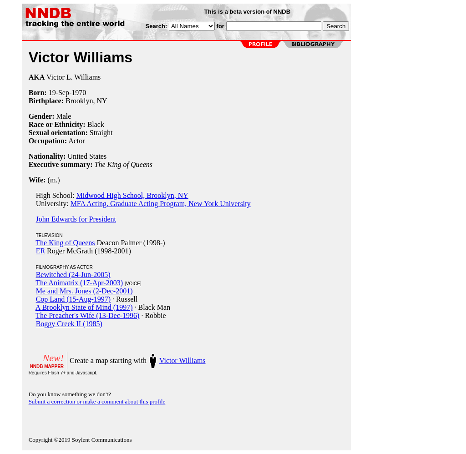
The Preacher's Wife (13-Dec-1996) (87, 315)
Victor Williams (182, 360)
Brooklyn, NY (86, 101)
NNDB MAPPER (47, 366)
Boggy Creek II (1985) (69, 324)
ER (40, 251)
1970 (78, 92)
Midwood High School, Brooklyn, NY (132, 195)
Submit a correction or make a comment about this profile (97, 401)
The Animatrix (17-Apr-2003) (79, 283)
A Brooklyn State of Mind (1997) (84, 307)
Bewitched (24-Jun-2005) (73, 274)
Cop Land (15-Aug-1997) (73, 299)
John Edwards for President (76, 219)
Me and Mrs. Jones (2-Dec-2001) (84, 291)
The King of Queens (65, 243)
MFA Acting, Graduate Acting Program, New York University (161, 203)
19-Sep (59, 92)
